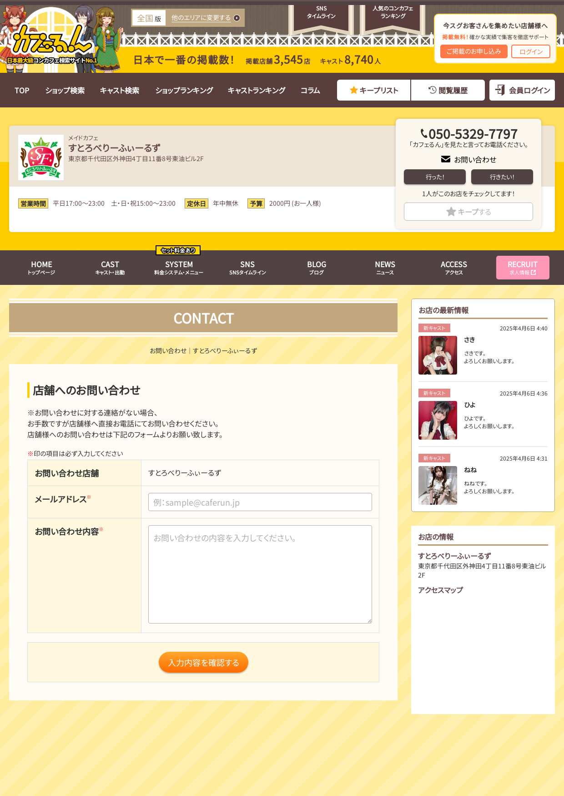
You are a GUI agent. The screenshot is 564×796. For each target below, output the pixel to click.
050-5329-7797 (473, 133)
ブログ (316, 267)
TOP (22, 90)
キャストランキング (256, 90)
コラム (310, 90)
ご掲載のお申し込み (474, 51)
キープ (474, 211)
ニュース (385, 267)
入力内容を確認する (203, 662)
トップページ (41, 267)
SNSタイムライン (247, 267)
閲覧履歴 (453, 90)
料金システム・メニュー (178, 267)
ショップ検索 (65, 90)
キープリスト (379, 90)
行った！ (435, 176)
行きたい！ (502, 176)
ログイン (531, 51)
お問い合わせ (475, 159)
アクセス (454, 267)
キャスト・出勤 (110, 267)
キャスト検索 (119, 90)
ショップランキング (183, 90)
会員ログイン (529, 90)
